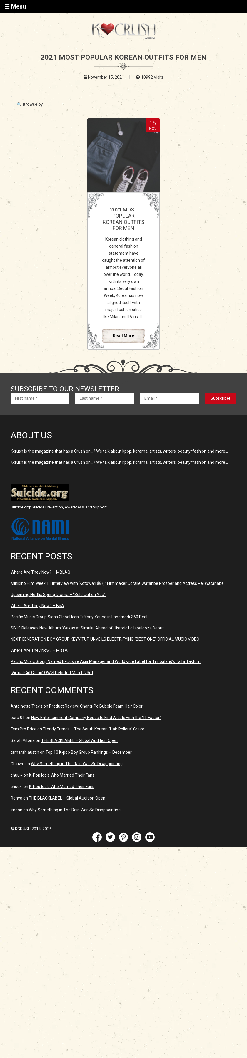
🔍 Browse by (30, 104)
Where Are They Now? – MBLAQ (40, 572)
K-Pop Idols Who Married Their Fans (61, 775)
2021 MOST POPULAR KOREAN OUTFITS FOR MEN (123, 218)
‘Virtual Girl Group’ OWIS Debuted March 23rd (52, 672)
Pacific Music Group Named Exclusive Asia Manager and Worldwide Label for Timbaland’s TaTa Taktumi (106, 661)
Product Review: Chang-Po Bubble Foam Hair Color (96, 706)
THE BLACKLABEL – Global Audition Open (79, 740)
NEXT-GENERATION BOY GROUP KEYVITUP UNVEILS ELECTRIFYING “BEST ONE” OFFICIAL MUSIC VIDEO (105, 639)
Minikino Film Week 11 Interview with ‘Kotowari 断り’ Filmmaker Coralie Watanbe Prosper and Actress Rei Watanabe (117, 583)
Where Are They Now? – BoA (37, 605)
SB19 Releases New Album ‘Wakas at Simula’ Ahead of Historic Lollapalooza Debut (87, 628)
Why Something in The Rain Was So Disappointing (77, 763)
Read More (123, 335)
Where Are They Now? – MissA (39, 650)
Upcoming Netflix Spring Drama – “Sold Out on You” (58, 594)
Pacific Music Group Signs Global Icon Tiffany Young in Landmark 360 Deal (79, 616)
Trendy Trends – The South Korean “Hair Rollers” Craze (93, 729)
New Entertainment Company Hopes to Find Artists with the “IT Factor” (96, 717)
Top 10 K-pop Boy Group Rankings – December (89, 752)
